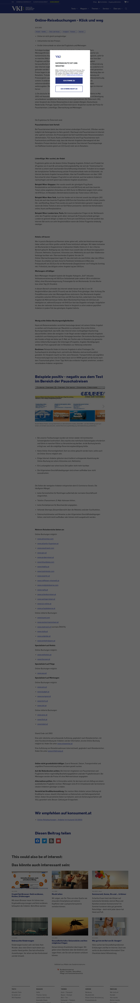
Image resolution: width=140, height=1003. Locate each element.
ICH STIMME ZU (69, 81)
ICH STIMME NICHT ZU (69, 89)
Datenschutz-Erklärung (75, 75)
